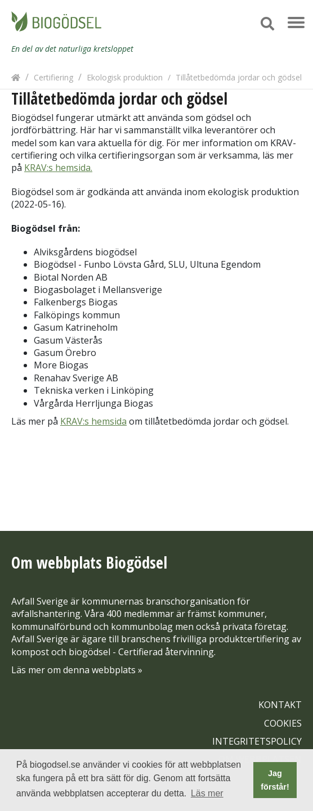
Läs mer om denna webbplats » (76, 670)
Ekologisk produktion (125, 77)
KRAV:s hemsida (93, 421)
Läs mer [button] (207, 793)
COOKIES (283, 723)
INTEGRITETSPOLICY (257, 741)
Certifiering (53, 77)
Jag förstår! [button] (275, 780)
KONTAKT (280, 705)
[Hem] (15, 77)
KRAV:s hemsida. (58, 167)
